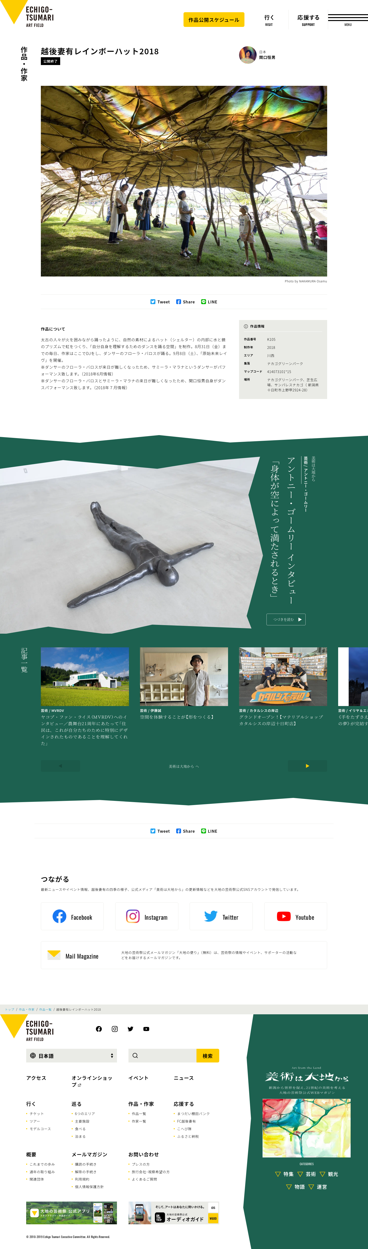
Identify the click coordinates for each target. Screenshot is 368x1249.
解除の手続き (86, 1171)
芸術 (311, 1173)
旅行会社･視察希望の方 (151, 1171)
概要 (31, 1154)
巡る (77, 1103)
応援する (184, 1103)
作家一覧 (139, 1121)
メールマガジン (90, 1154)
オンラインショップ (92, 1081)
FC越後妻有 (186, 1121)
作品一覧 (45, 1009)
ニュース (184, 1077)
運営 (322, 1186)
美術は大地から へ (184, 766)
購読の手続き (86, 1164)
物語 (300, 1186)
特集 (289, 1173)
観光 (333, 1173)
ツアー (35, 1121)
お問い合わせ (143, 1154)
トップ (9, 1009)
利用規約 (82, 1179)
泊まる (80, 1136)
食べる (80, 1128)
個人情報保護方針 (89, 1186)
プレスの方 (141, 1164)
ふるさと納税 (188, 1136)
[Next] (307, 766)
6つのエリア (85, 1113)
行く (31, 1103)
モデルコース (40, 1128)
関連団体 (37, 1179)
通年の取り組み (42, 1171)
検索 (208, 1055)
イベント (138, 1077)
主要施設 (82, 1121)
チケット (37, 1113)
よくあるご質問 (144, 1179)
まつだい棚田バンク (193, 1113)
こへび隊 (184, 1128)
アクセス (36, 1077)
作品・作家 (24, 63)
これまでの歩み (42, 1164)
